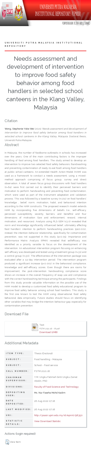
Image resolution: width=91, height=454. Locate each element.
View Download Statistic (47, 421)
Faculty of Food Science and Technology (56, 386)
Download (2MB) (48, 332)
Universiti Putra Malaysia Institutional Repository (44, 44)
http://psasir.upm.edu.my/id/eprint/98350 (58, 415)
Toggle (7, 6)
